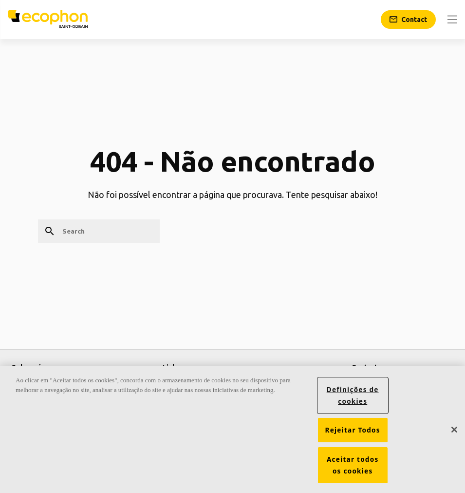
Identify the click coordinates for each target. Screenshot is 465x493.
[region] (232, 429)
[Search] (99, 231)
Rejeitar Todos (352, 430)
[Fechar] (454, 429)
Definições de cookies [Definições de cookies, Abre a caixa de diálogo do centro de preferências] (353, 395)
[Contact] (408, 19)
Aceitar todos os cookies (353, 465)
